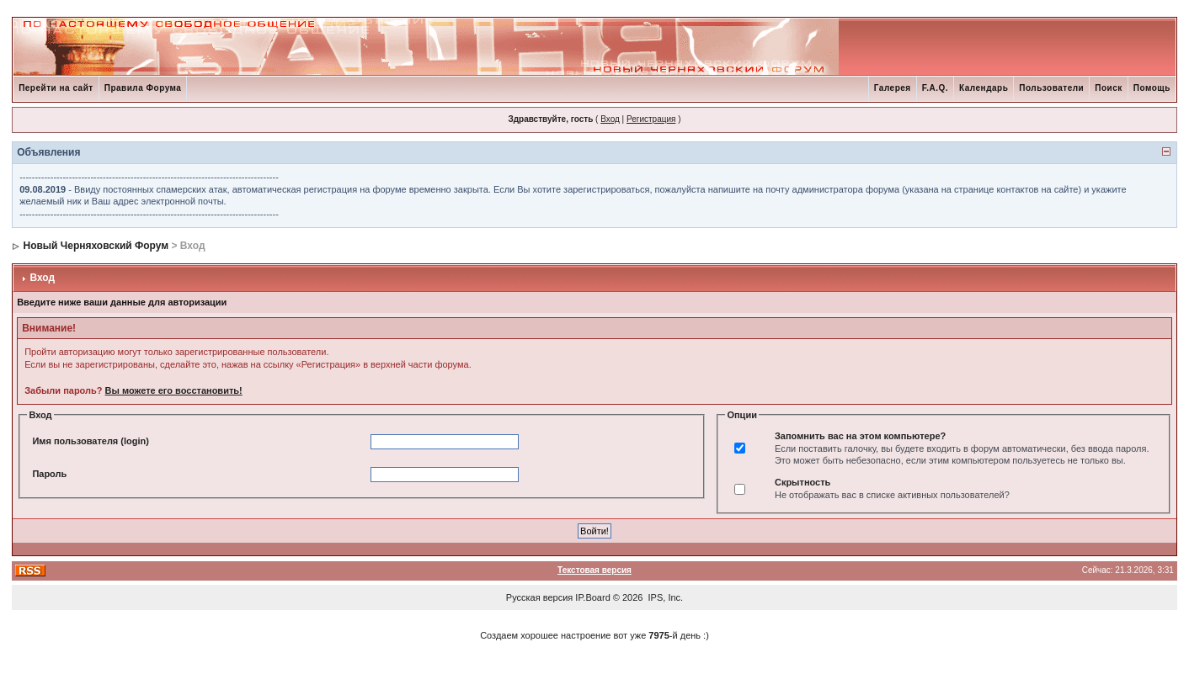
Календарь (983, 88)
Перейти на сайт (56, 88)
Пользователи (1051, 88)
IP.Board (592, 597)
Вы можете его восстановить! (174, 390)
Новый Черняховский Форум (95, 246)
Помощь (1151, 88)
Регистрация (650, 119)
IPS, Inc (664, 597)
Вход (610, 119)
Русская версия (539, 597)
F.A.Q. (935, 88)
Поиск (1108, 88)
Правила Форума (143, 88)
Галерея (892, 88)
